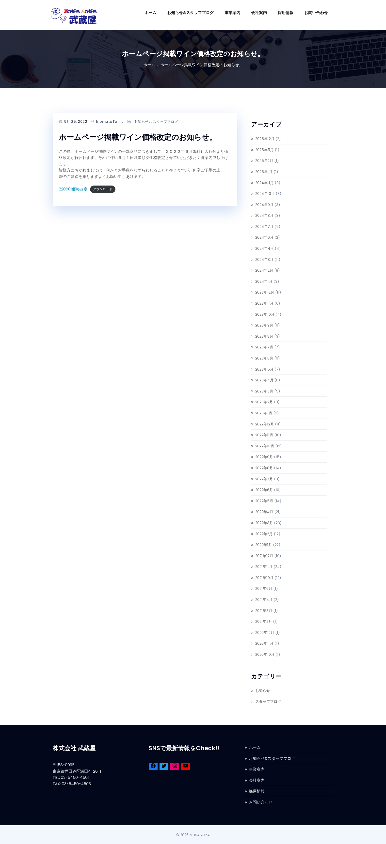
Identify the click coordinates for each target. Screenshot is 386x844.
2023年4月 (264, 380)
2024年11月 (264, 182)
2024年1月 (264, 281)
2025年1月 (264, 171)
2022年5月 (264, 500)
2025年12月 (264, 138)
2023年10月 (264, 314)
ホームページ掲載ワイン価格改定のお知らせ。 (201, 65)
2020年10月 (264, 654)
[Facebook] (153, 766)
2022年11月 (264, 435)
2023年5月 (264, 369)
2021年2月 (263, 621)
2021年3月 (263, 610)
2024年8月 (264, 215)
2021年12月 (264, 555)
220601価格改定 (73, 189)
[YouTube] (185, 766)
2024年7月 (264, 226)
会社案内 (259, 13)
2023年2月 (264, 402)
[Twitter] (164, 766)
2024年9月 (264, 204)
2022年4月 (264, 511)
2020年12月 (264, 632)
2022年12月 (264, 424)
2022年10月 (264, 446)
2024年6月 (264, 237)
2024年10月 (265, 193)
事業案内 (232, 13)
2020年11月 (264, 643)
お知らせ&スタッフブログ (190, 13)
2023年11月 (264, 303)
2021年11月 (264, 566)
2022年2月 (264, 533)
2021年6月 (263, 588)
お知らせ (141, 121)
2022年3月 (264, 522)
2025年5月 (264, 149)
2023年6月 (264, 358)
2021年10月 (264, 577)
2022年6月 (264, 489)
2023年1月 (263, 413)
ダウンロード (102, 189)
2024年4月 (264, 248)
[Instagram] (174, 766)
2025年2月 (264, 160)
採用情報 (285, 13)
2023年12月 (264, 292)
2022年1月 (263, 544)
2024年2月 (264, 270)
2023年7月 (264, 347)
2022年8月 (264, 467)
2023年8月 (264, 336)
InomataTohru (110, 121)
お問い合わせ (316, 13)
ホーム (150, 13)
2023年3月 (264, 391)
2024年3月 (264, 259)
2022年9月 (264, 456)
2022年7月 (264, 479)
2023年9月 (264, 325)
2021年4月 (264, 599)
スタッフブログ (165, 121)
